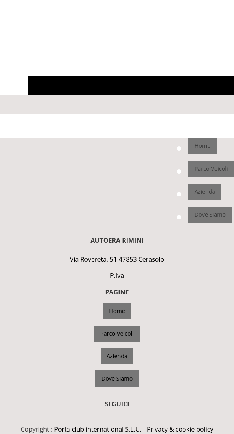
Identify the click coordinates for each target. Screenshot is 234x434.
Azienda (205, 191)
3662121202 (217, 6)
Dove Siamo (210, 214)
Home (203, 145)
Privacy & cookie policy (180, 429)
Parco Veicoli (211, 168)
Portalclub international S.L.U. (97, 429)
